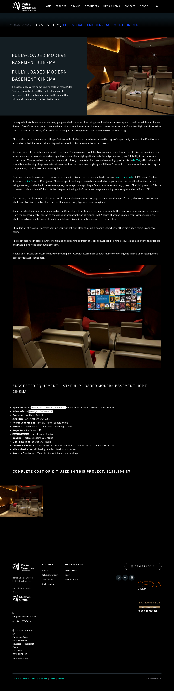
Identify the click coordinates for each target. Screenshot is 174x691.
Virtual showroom (50, 574)
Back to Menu (20, 24)
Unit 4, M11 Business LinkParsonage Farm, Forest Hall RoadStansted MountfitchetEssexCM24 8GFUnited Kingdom (23, 642)
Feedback (62, 678)
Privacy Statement (39, 678)
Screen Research (124, 177)
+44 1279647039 (22, 621)
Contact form (71, 579)
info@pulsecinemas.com (24, 615)
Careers (52, 678)
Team (67, 574)
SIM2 (29, 181)
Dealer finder (48, 584)
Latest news (71, 570)
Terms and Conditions (21, 678)
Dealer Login (143, 566)
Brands (45, 570)
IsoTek (136, 160)
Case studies (48, 579)
